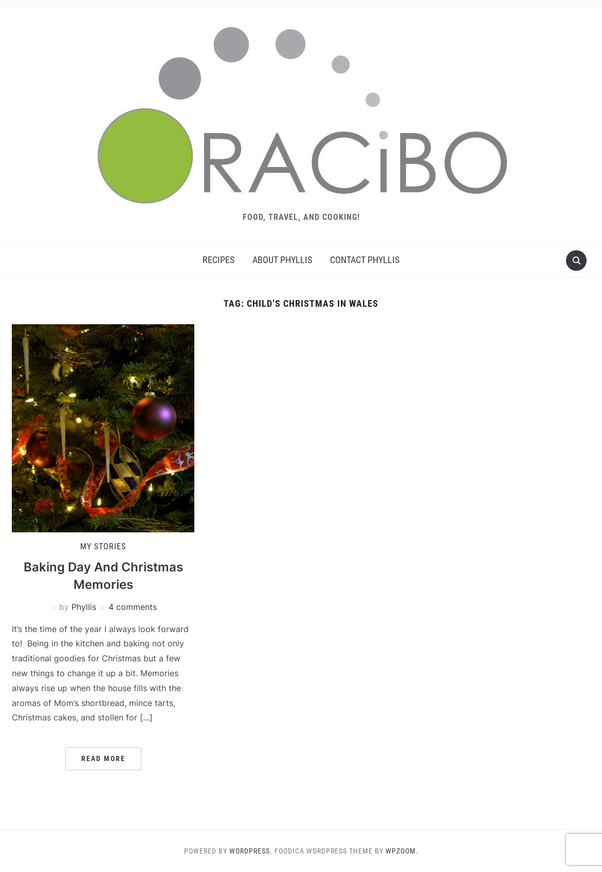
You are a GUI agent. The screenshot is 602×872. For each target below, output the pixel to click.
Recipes (218, 259)
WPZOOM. (402, 851)
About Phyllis (282, 259)
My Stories (103, 546)
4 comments (132, 607)
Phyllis (83, 607)
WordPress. (250, 851)
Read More (103, 758)
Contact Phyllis (364, 259)
